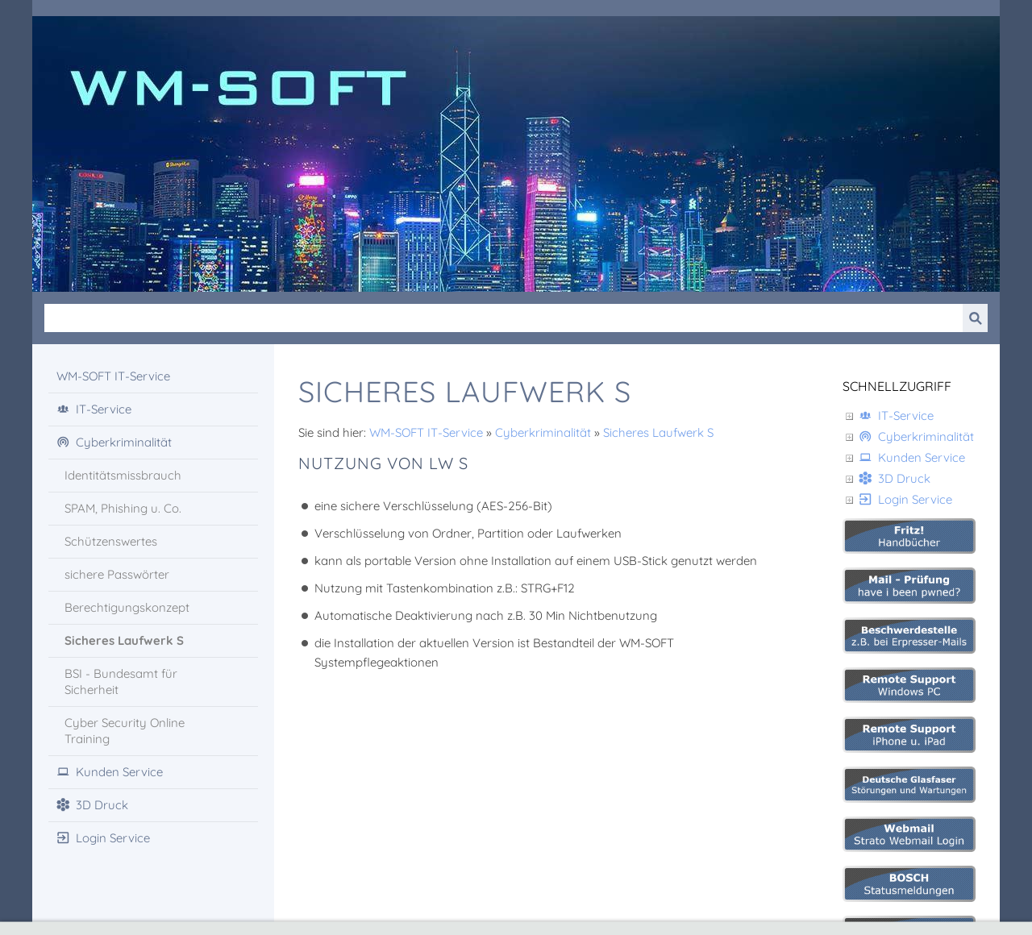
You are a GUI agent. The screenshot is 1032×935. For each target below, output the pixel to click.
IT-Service (896, 415)
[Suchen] (503, 318)
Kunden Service (912, 457)
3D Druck (894, 478)
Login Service (905, 499)
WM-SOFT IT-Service (426, 432)
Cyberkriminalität (543, 432)
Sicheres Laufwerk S (658, 432)
